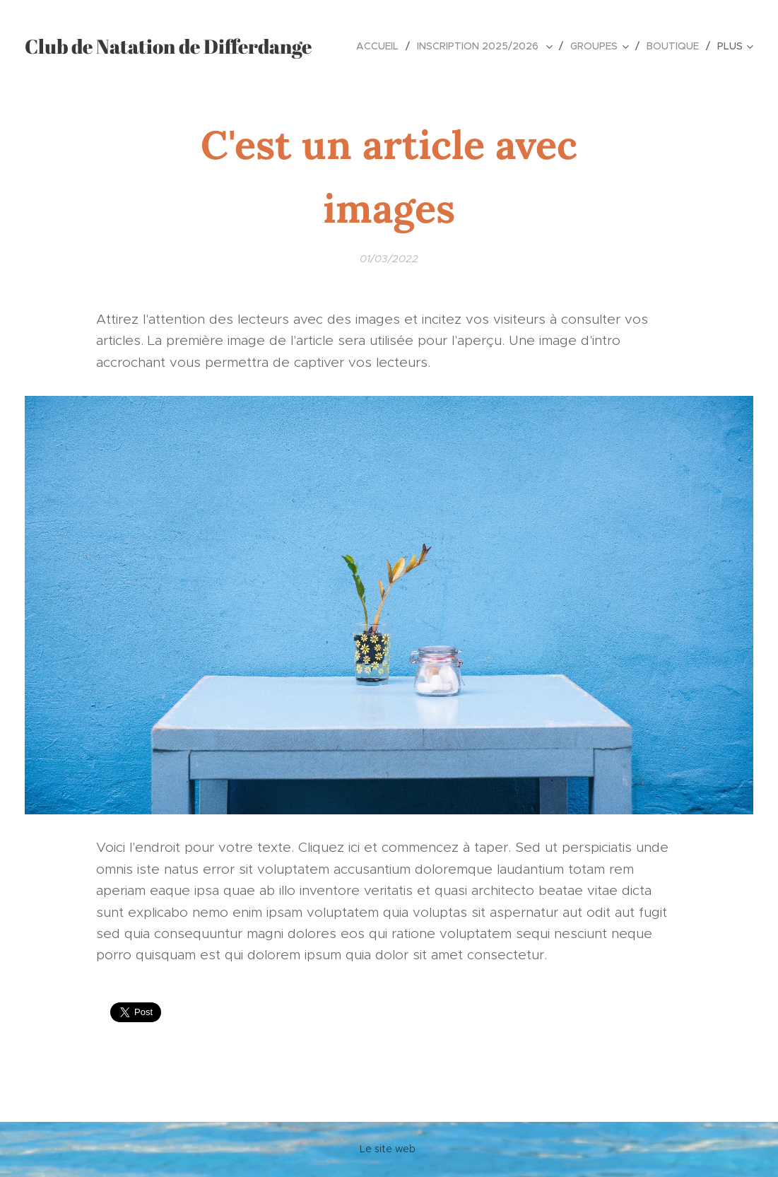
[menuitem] (381, 46)
